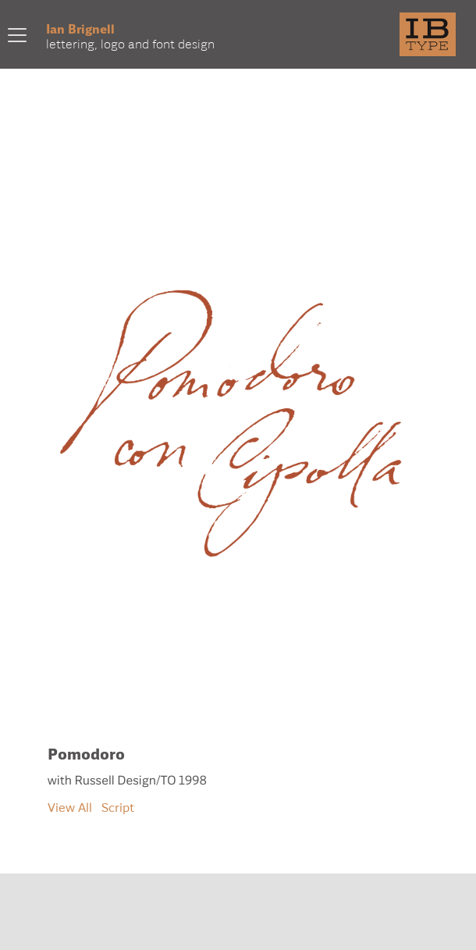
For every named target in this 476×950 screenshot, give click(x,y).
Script (117, 807)
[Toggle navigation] (17, 34)
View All (70, 807)
